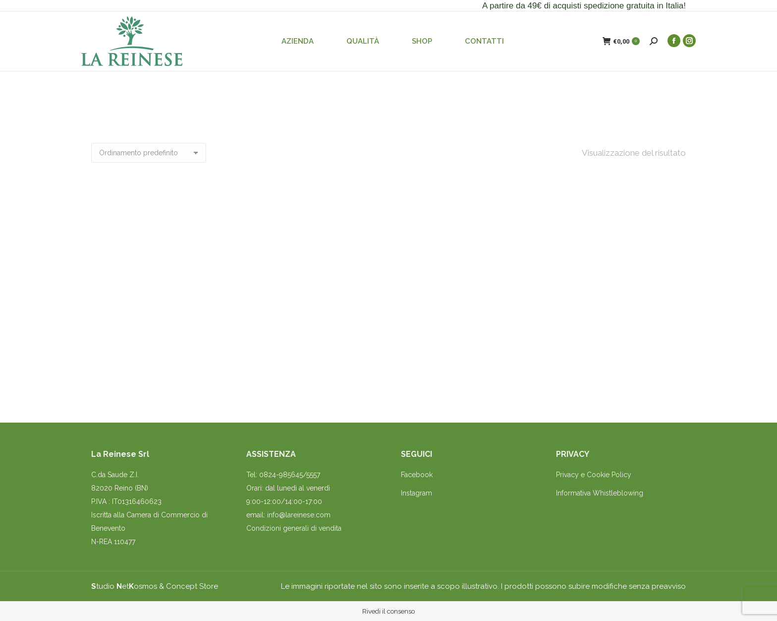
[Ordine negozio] (148, 153)
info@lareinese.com (299, 515)
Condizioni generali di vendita (293, 528)
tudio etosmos (124, 586)
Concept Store (192, 586)
